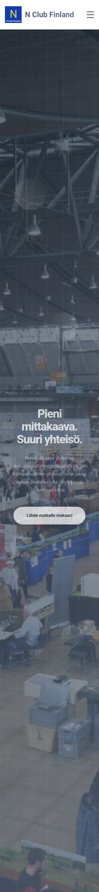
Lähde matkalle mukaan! (49, 516)
